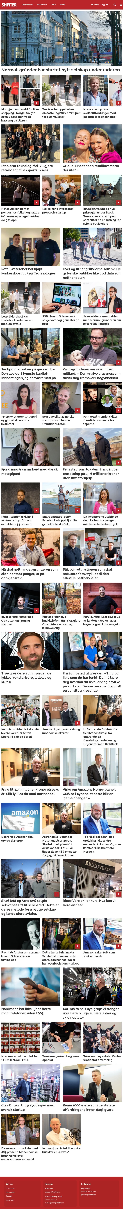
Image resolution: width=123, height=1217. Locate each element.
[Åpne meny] (121, 5)
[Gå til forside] (9, 5)
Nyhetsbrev (28, 5)
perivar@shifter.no (88, 1195)
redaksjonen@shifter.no (54, 1203)
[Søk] (114, 4)
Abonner (95, 5)
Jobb (53, 5)
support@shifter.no (52, 1192)
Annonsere (42, 5)
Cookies (9, 1196)
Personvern (10, 1192)
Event (62, 5)
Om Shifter (10, 1188)
